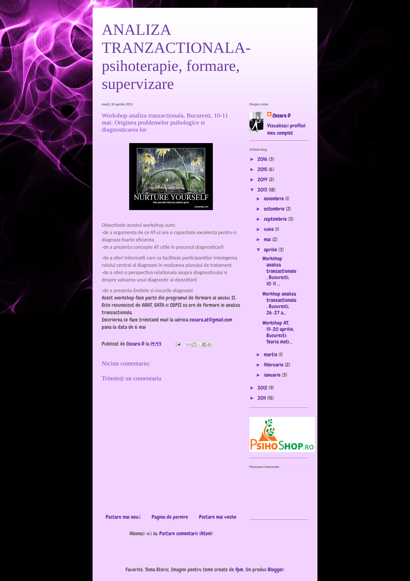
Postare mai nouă (123, 517)
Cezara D (281, 115)
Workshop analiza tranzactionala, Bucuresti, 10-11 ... (279, 271)
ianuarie (273, 374)
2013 (263, 189)
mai (268, 239)
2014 (263, 179)
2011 (262, 397)
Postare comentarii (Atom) (186, 533)
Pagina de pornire (170, 517)
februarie (274, 364)
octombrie (275, 208)
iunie (269, 229)
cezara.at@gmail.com (211, 319)
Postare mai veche (217, 517)
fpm (239, 569)
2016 (263, 159)
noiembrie (274, 198)
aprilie (271, 249)
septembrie (276, 219)
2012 (263, 387)
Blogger (276, 569)
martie (271, 354)
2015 (263, 169)
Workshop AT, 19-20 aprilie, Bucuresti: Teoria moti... (278, 332)
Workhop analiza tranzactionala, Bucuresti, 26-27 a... (279, 303)
